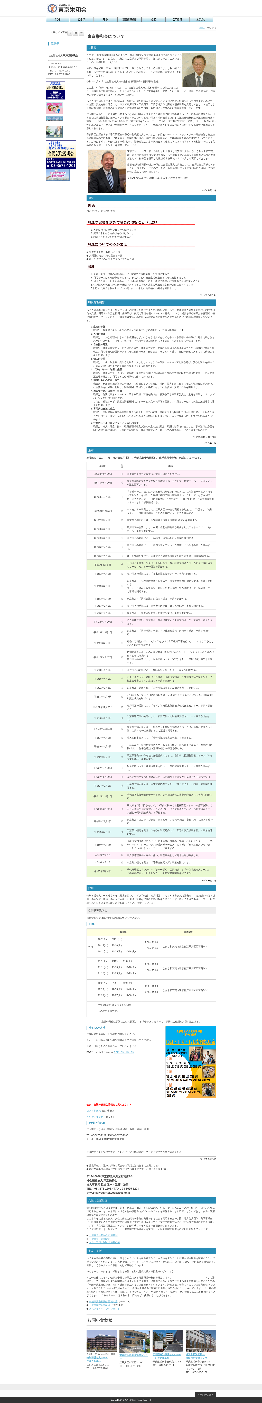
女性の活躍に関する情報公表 (104, 1242)
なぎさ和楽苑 (94, 1110)
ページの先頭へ (208, 190)
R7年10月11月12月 (124, 1052)
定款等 (55, 43)
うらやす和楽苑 (95, 1116)
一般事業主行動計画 (99, 1238)
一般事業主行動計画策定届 (103, 1235)
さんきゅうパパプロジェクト (104, 1308)
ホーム (202, 28)
